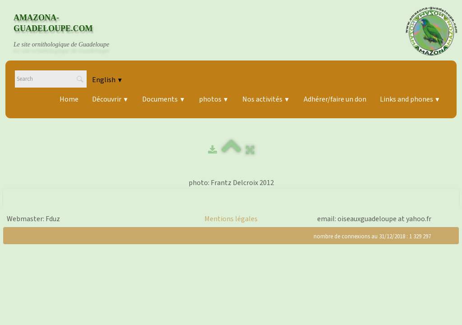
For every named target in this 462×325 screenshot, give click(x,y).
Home (69, 99)
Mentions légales (231, 219)
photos (214, 99)
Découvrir (110, 99)
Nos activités (266, 99)
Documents (163, 99)
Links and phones (410, 99)
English (107, 80)
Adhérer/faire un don (335, 99)
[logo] (70, 31)
